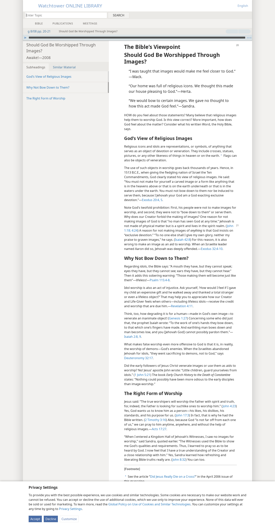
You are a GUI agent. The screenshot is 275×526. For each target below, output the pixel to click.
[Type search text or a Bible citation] (64, 15)
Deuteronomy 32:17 (138, 352)
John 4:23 (229, 400)
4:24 (134, 225)
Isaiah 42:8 (182, 234)
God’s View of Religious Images (48, 71)
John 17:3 (182, 409)
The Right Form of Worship (45, 92)
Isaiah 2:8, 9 (132, 331)
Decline (50, 519)
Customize (69, 519)
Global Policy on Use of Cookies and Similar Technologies (149, 504)
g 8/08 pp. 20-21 (37, 31)
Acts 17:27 (159, 423)
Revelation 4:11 (182, 300)
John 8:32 (179, 454)
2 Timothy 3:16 (155, 414)
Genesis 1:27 (178, 312)
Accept (35, 519)
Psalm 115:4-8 (160, 274)
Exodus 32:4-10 (211, 243)
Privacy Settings (70, 509)
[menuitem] (247, 15)
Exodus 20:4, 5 (152, 194)
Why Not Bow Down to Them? (47, 82)
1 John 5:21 (142, 369)
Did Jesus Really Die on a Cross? (172, 471)
